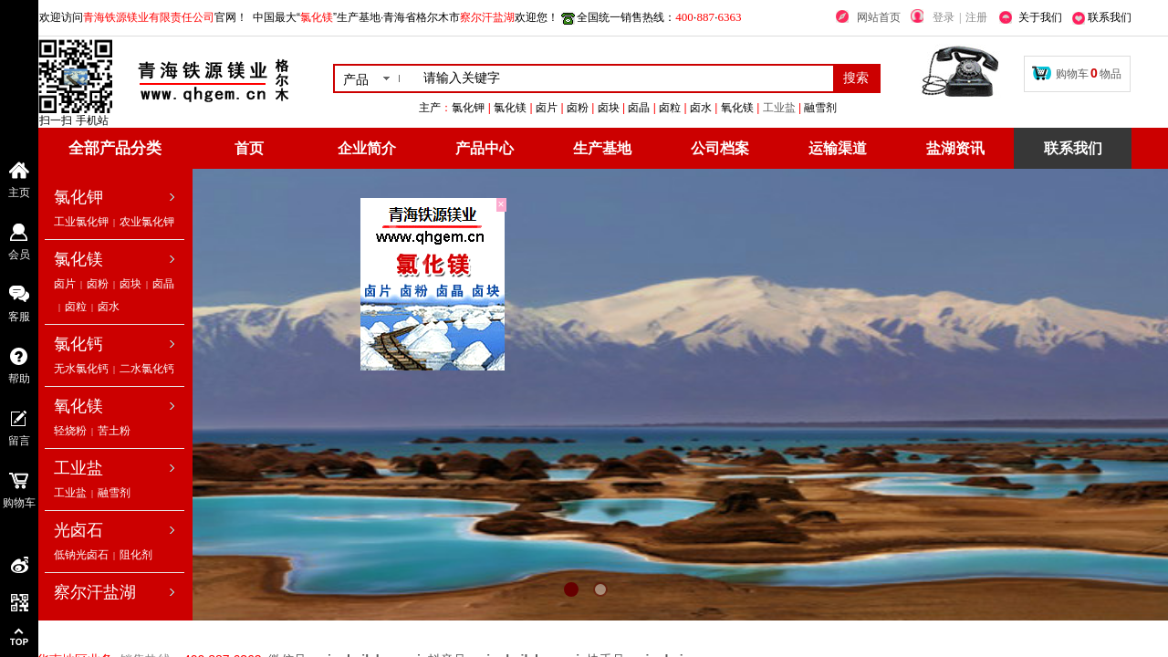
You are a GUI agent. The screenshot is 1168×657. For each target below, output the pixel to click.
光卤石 (78, 530)
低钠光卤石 (81, 554)
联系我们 (1073, 148)
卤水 (109, 306)
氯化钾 (78, 197)
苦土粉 (114, 430)
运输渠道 (837, 148)
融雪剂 (114, 492)
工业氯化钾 (81, 221)
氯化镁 (78, 259)
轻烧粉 (70, 430)
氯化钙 (78, 344)
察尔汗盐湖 (95, 592)
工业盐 (862, 107)
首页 (249, 148)
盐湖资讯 (955, 148)
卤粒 (76, 306)
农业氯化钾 (147, 221)
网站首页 (879, 17)
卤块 (130, 283)
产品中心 (484, 148)
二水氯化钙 (147, 368)
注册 (976, 17)
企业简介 (367, 148)
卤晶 (163, 283)
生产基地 (602, 148)
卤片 (65, 283)
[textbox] (624, 78)
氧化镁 (78, 406)
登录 (943, 17)
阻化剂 (136, 554)
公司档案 (720, 148)
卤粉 (98, 283)
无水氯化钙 (81, 368)
